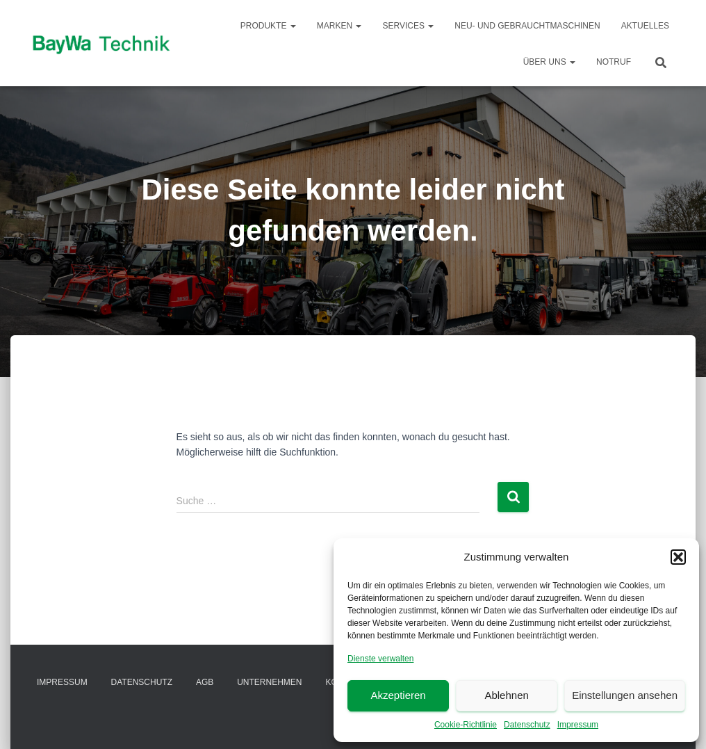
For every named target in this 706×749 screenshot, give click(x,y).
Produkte (268, 26)
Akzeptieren (397, 695)
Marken (339, 26)
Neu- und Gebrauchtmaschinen (527, 26)
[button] (678, 557)
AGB (204, 682)
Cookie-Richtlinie (465, 725)
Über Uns (549, 62)
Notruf (613, 62)
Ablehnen (506, 695)
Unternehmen (269, 682)
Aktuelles (645, 26)
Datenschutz (527, 725)
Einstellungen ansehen (625, 695)
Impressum (577, 725)
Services (408, 26)
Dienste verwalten (380, 658)
